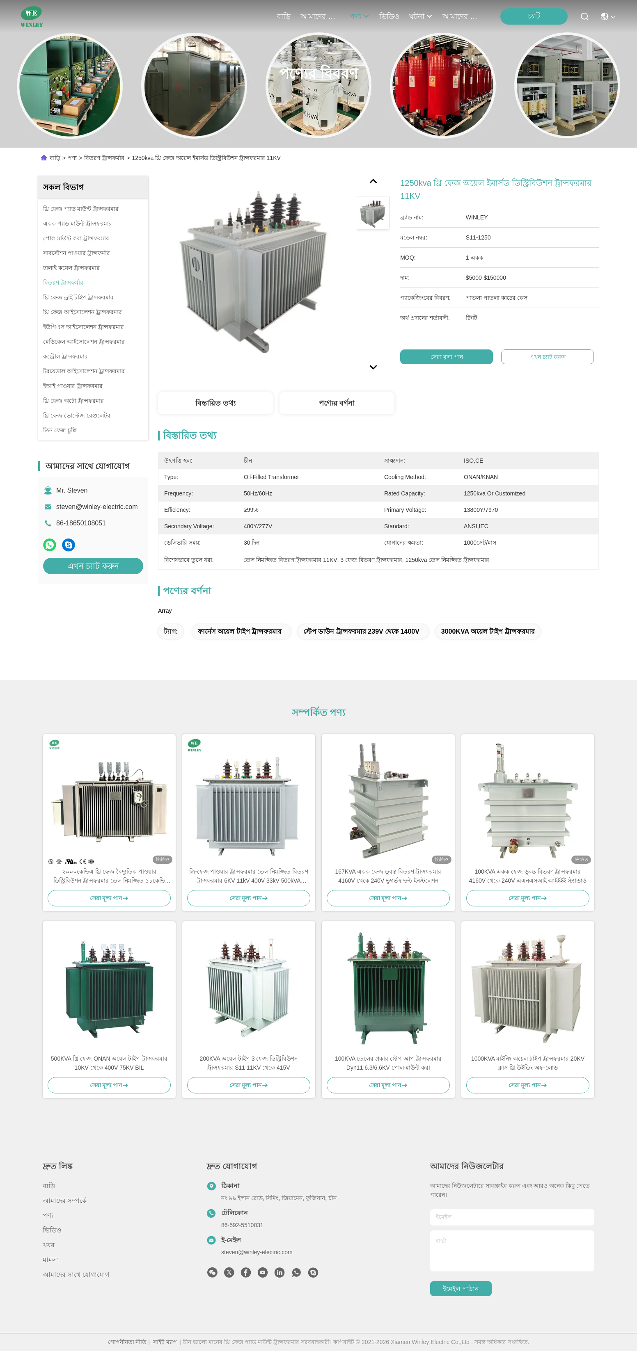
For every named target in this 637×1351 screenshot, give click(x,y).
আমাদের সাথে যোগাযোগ (462, 16)
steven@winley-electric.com (97, 506)
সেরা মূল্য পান (447, 357)
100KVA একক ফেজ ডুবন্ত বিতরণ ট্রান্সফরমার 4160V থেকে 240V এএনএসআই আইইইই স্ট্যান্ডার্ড (528, 876)
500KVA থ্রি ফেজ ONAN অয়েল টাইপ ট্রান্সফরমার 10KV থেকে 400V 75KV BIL (109, 1063)
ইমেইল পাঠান (461, 1288)
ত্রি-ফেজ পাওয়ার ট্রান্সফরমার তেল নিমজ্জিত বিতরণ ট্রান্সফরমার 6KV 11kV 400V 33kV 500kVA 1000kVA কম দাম (248, 876)
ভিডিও (389, 16)
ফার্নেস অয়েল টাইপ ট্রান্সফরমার (240, 631)
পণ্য (359, 16)
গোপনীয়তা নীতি (127, 1342)
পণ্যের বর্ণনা (337, 403)
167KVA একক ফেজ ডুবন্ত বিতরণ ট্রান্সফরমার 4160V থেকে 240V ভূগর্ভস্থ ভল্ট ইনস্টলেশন (388, 876)
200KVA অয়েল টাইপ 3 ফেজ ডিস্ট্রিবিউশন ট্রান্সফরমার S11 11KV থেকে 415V (249, 1063)
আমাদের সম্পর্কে (320, 16)
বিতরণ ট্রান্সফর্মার (104, 158)
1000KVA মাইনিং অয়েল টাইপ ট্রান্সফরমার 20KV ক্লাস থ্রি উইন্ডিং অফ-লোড (527, 1063)
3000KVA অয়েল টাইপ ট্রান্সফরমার (488, 631)
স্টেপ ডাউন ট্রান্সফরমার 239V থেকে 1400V (361, 631)
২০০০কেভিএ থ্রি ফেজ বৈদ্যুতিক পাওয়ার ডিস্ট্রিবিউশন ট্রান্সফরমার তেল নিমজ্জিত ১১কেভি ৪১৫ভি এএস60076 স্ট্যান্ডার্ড (109, 876)
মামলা (51, 1259)
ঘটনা (421, 16)
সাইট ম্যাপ (165, 1342)
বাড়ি (284, 16)
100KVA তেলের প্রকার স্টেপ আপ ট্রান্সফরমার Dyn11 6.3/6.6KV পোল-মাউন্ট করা (388, 1063)
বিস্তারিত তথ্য (215, 403)
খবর (49, 1244)
